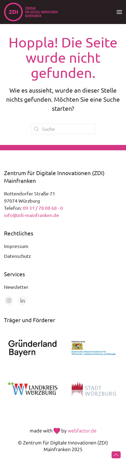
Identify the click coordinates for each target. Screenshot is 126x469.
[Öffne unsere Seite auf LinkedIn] (22, 300)
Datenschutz (17, 256)
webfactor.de (82, 431)
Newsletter (16, 287)
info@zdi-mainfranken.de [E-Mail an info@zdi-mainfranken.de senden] (31, 215)
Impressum (16, 246)
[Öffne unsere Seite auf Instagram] (9, 300)
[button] (119, 12)
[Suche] (63, 129)
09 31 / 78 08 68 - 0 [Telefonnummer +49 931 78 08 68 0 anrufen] (43, 208)
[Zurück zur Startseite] (31, 12)
